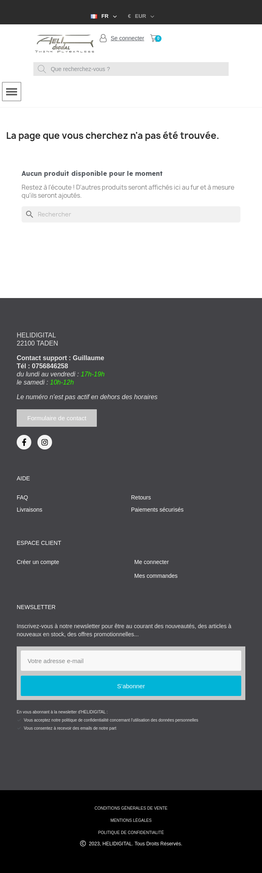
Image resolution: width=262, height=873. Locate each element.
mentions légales (130, 820)
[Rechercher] (131, 214)
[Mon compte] (122, 38)
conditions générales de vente (130, 808)
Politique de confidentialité (131, 832)
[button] (57, 418)
